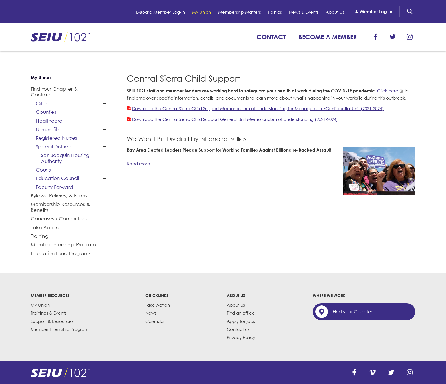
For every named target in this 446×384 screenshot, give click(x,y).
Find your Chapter (352, 312)
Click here (387, 90)
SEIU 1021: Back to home (60, 37)
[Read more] (379, 171)
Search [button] (409, 11)
